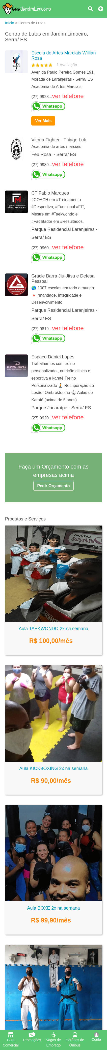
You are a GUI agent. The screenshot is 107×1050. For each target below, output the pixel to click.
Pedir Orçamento (53, 486)
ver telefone (68, 95)
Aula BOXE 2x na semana (53, 908)
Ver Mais (43, 121)
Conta (96, 1036)
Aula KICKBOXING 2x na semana (53, 768)
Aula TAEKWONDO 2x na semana (53, 628)
